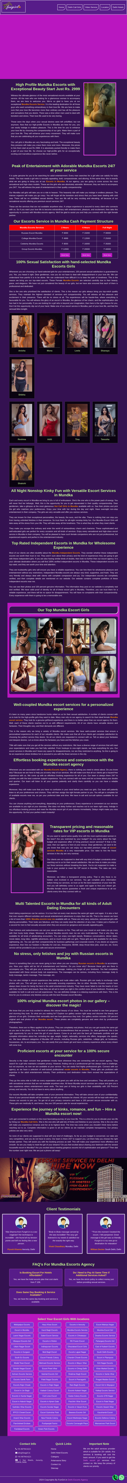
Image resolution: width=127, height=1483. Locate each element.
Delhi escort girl (91, 1460)
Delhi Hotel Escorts (59, 1453)
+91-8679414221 (24, 1449)
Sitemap (54, 1468)
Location (105, 7)
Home (61, 7)
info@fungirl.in (23, 1453)
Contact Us (56, 1464)
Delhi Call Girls (74, 7)
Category (55, 1457)
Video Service (91, 7)
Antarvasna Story (58, 1460)
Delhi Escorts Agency (78, 1480)
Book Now (65, 255)
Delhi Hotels (118, 7)
